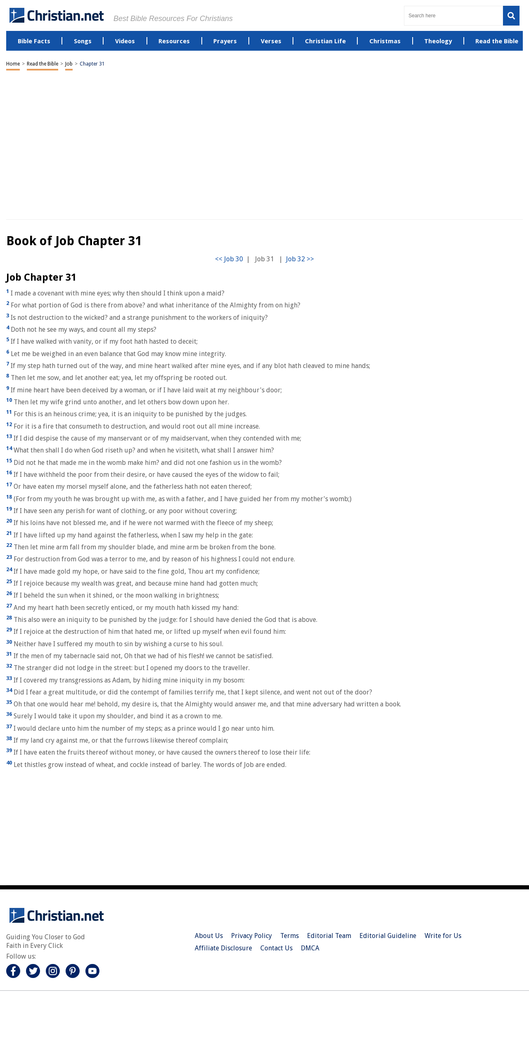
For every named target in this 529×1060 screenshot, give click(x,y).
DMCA (310, 948)
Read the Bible (42, 64)
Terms (289, 936)
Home (13, 64)
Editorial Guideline (387, 936)
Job (69, 64)
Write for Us (443, 936)
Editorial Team (329, 936)
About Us (209, 936)
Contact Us (276, 948)
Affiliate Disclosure (223, 948)
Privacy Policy (251, 936)
